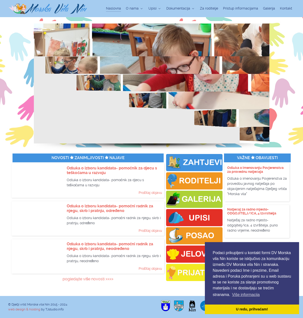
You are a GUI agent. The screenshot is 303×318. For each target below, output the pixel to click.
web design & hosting (24, 309)
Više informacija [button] (246, 295)
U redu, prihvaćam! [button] (252, 309)
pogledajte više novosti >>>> (88, 279)
